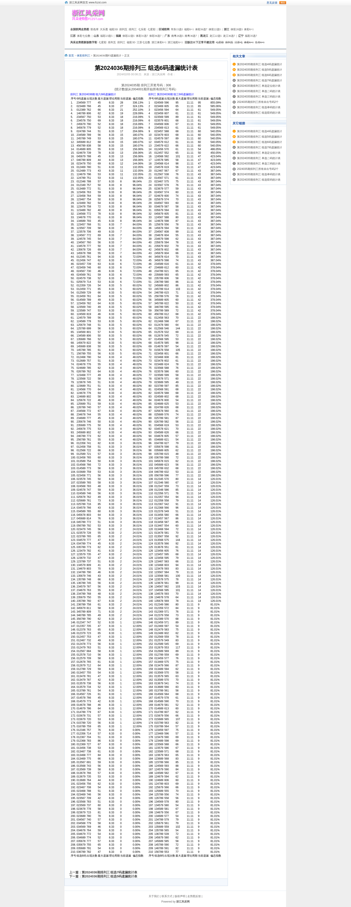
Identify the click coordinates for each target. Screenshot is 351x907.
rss (282, 2)
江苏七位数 (143, 42)
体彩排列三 (83, 55)
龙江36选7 (229, 35)
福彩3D (113, 29)
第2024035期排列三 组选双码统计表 (258, 112)
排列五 (123, 29)
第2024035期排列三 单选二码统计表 (258, 91)
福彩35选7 (251, 35)
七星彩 (152, 29)
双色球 (94, 29)
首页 (71, 55)
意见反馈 (272, 2)
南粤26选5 (177, 35)
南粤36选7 (191, 35)
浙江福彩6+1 (175, 42)
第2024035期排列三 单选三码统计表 (258, 96)
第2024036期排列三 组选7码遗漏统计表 (109, 872)
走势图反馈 (194, 896)
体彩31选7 (142, 35)
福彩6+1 (189, 29)
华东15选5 (177, 29)
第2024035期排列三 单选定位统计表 (258, 85)
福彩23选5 (106, 35)
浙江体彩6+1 (159, 42)
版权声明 (180, 896)
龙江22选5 (216, 35)
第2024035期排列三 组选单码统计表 (258, 107)
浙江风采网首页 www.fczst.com (88, 2)
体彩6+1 (249, 29)
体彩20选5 (237, 29)
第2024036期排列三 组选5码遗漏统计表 (109, 876)
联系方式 (167, 896)
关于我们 (154, 896)
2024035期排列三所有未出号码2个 (257, 102)
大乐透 (104, 29)
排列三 (133, 29)
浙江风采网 (183, 901)
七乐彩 (142, 29)
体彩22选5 (215, 29)
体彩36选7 (201, 29)
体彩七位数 (83, 35)
